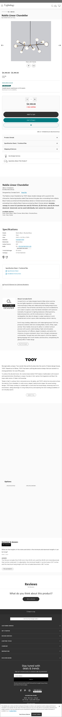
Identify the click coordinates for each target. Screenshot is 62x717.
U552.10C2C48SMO (31, 486)
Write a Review (31, 599)
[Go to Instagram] (29, 690)
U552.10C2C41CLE (11, 486)
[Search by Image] (55, 6)
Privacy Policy (43, 683)
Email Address (18, 676)
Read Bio (24, 193)
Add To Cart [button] (31, 114)
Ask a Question (6, 545)
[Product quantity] (31, 99)
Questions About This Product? (18, 161)
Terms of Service (20, 685)
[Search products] (52, 5)
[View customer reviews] (37, 690)
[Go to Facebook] (21, 690)
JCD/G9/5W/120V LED (25, 247)
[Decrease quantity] (27, 99)
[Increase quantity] (35, 99)
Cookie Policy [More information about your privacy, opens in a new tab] (12, 711)
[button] (2, 6)
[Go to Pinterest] (28, 67)
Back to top (31, 612)
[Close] (59, 706)
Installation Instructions (14, 274)
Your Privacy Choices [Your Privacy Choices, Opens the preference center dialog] (24, 714)
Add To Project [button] (31, 120)
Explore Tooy (31, 395)
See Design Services (14, 156)
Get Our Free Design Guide (31, 619)
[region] (31, 710)
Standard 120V (20, 240)
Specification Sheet (13, 271)
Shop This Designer (23, 344)
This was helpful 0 (7, 569)
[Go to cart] (59, 5)
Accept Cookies (37, 714)
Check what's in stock (7, 83)
